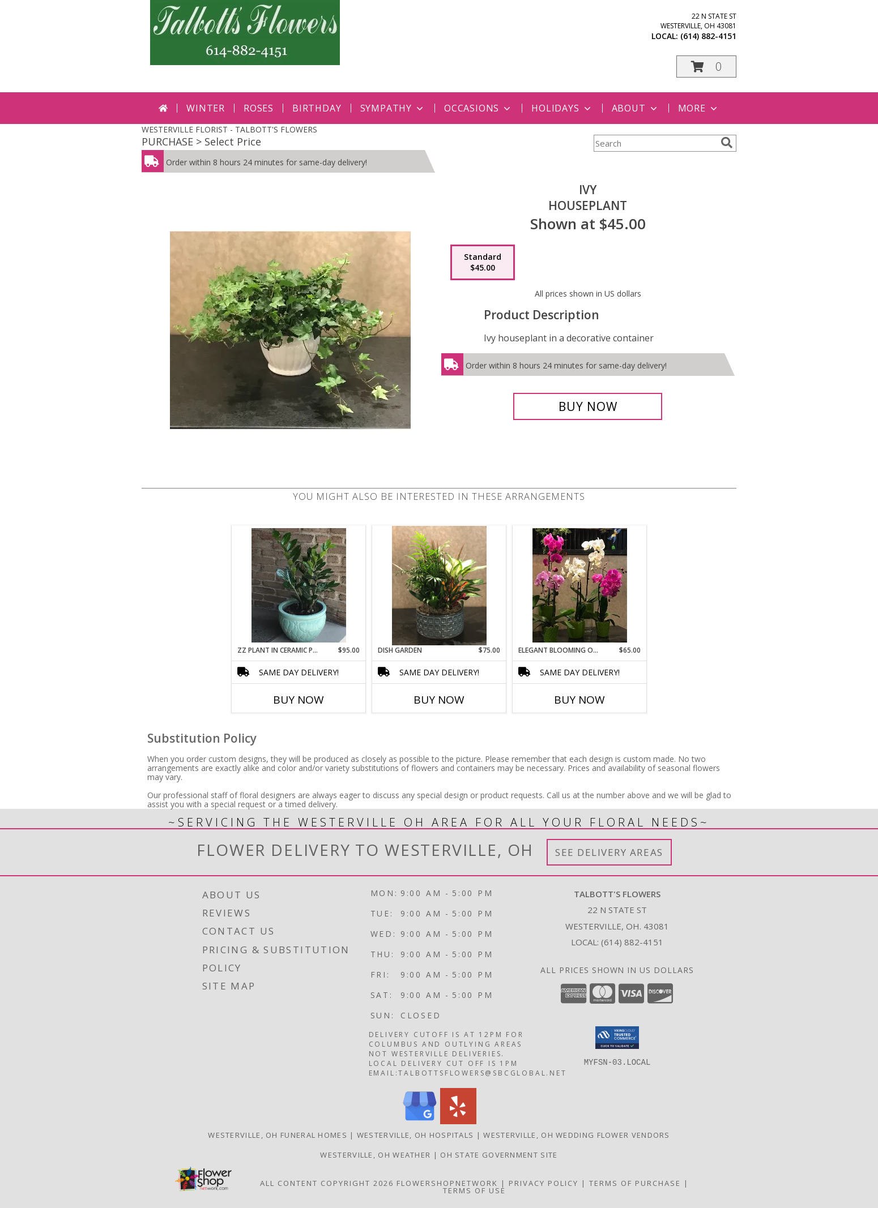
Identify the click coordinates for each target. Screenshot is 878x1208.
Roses (259, 108)
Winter (205, 108)
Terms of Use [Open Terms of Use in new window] (474, 1190)
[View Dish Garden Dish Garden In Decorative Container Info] (439, 585)
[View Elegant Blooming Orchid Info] (579, 585)
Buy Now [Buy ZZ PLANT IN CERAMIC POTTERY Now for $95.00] (298, 699)
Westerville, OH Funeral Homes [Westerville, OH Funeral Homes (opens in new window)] (277, 1135)
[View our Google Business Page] (420, 1121)
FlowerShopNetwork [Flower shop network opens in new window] (447, 1183)
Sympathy (392, 108)
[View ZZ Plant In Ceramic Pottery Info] (299, 585)
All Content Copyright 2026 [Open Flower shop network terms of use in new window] (327, 1183)
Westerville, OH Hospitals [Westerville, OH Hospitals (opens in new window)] (415, 1135)
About (635, 108)
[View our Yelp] (458, 1121)
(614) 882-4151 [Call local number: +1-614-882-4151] (708, 36)
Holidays (562, 108)
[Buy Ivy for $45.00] (587, 406)
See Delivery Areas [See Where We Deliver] (609, 852)
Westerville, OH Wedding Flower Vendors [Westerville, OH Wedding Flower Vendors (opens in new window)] (576, 1135)
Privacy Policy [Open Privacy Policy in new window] (543, 1183)
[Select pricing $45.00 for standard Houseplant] (482, 262)
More (698, 108)
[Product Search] (654, 143)
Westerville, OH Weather (375, 1155)
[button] (706, 66)
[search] (727, 142)
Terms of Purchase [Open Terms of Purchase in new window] (635, 1183)
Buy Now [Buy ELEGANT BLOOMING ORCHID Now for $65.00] (579, 699)
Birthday (316, 108)
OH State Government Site (498, 1155)
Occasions (478, 108)
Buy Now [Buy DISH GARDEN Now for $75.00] (439, 699)
